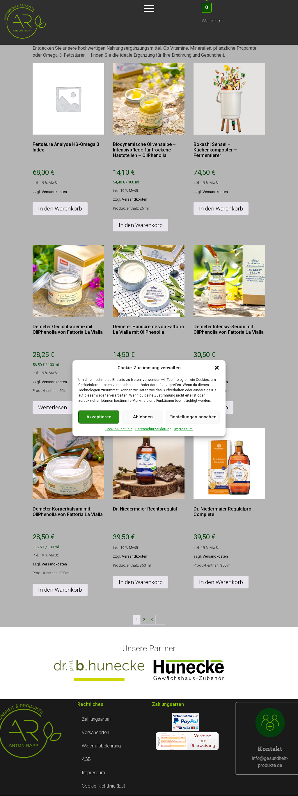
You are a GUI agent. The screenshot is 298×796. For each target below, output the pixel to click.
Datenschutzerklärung (153, 429)
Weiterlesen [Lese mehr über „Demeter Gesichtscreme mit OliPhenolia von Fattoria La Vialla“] (52, 407)
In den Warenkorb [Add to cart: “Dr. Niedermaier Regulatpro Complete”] (221, 582)
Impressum (183, 429)
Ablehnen (143, 417)
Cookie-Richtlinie (118, 429)
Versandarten (95, 732)
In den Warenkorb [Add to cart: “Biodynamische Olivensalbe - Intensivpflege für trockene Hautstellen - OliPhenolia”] (141, 225)
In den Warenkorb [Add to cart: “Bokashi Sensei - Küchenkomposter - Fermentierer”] (221, 208)
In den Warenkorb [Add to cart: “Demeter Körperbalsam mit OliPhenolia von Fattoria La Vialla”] (60, 589)
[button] (217, 368)
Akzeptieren (98, 417)
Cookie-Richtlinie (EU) (103, 786)
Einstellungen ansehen (193, 417)
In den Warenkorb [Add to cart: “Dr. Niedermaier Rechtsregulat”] (141, 582)
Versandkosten (54, 192)
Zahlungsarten (96, 719)
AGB (86, 759)
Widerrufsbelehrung (101, 746)
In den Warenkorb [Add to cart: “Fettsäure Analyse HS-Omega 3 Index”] (60, 208)
